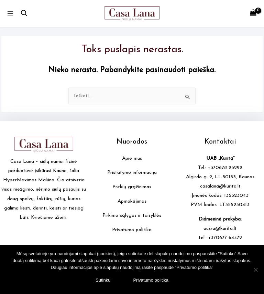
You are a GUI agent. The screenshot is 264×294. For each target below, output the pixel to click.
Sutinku (103, 280)
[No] (255, 269)
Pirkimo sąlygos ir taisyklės (131, 215)
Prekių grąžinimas (131, 187)
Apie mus (132, 158)
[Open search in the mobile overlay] (24, 13)
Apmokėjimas (132, 201)
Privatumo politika (132, 230)
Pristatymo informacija (132, 172)
